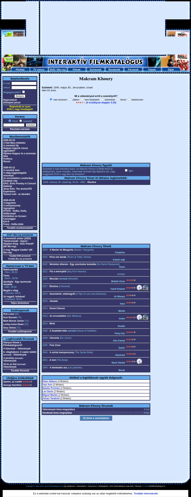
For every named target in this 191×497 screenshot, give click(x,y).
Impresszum (92, 486)
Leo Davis (47, 391)
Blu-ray (61, 69)
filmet (15, 121)
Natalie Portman (51, 388)
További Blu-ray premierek (20, 259)
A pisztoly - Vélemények (13, 359)
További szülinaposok (20, 331)
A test (53, 360)
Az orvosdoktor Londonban (18, 178)
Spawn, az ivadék (12, 381)
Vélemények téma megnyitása (58, 409)
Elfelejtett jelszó (12, 102)
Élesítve (91, 182)
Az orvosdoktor (58, 316)
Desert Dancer (57, 308)
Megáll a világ (10, 290)
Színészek (95, 69)
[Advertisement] (95, 28)
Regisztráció (10, 100)
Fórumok (133, 69)
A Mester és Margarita (61, 249)
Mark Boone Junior (13, 321)
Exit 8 (6, 221)
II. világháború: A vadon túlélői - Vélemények (19, 353)
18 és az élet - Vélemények (15, 365)
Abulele (54, 301)
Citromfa (54, 338)
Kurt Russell (10, 317)
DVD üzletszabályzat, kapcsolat (121, 486)
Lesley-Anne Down (13, 324)
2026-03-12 (9, 167)
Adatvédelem (81, 486)
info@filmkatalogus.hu (156, 486)
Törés (6, 275)
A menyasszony (11, 205)
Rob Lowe (8, 314)
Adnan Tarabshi (51, 398)
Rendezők (114, 69)
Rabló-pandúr (10, 269)
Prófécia (7, 158)
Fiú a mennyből (58, 271)
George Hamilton (12, 385)
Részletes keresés (20, 129)
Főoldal (20, 69)
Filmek (77, 69)
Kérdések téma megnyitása (57, 413)
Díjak (171, 69)
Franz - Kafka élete (13, 224)
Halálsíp (7, 186)
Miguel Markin (50, 395)
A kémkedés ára (58, 367)
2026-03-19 (9, 140)
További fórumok (20, 370)
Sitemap (138, 486)
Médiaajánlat (103, 486)
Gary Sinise (9, 327)
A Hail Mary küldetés (14, 143)
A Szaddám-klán (58, 330)
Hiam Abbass (49, 381)
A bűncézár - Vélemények (17, 348)
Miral (52, 323)
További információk (146, 493)
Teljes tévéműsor (20, 303)
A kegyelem (9, 203)
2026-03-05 (9, 200)
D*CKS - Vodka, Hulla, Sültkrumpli (15, 212)
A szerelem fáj (10, 145)
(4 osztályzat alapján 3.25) (101, 102)
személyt (27, 121)
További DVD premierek (19, 256)
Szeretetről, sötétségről (62, 294)
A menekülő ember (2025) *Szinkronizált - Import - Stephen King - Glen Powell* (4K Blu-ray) (18, 242)
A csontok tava (11, 170)
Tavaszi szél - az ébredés (16, 194)
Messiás (54, 278)
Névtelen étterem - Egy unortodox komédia (73, 264)
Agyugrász (9, 208)
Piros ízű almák (58, 257)
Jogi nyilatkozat (69, 486)
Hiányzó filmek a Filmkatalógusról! (12, 344)
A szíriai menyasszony (62, 352)
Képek (152, 69)
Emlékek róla (10, 181)
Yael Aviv (47, 384)
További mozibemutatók (20, 228)
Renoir (6, 161)
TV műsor (39, 69)
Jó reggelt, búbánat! (14, 296)
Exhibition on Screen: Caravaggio (15, 217)
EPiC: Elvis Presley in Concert (19, 183)
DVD (52, 69)
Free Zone (55, 345)
